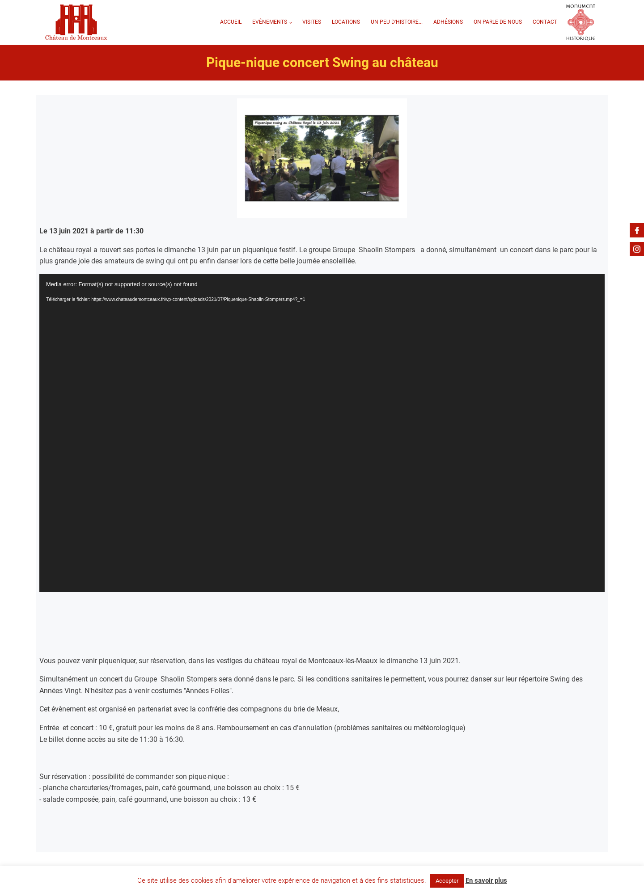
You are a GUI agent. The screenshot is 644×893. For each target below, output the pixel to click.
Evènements (269, 22)
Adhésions (448, 22)
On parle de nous (498, 22)
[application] (322, 433)
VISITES (311, 22)
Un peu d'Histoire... (397, 22)
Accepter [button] (447, 880)
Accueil (231, 22)
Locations (346, 22)
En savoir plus (486, 880)
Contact (545, 22)
